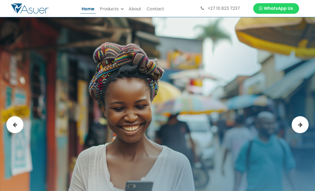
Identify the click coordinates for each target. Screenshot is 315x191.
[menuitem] (88, 9)
